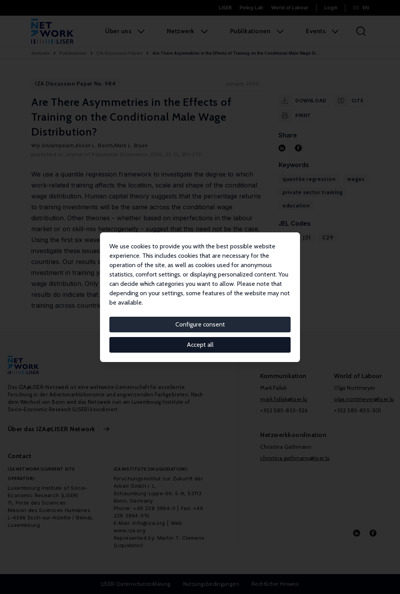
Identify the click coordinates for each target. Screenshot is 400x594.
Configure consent (200, 324)
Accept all (200, 344)
